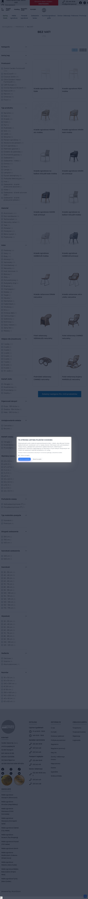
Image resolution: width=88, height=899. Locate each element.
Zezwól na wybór (37, 459)
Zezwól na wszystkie (24, 459)
